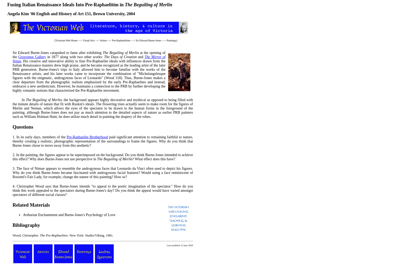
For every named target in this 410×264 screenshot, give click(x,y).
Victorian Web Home (66, 40)
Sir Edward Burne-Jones (148, 40)
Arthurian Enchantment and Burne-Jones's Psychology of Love (69, 215)
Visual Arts (89, 40)
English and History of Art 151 (63, 14)
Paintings (171, 40)
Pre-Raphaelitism (121, 40)
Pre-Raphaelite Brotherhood (87, 137)
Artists (103, 40)
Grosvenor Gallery (32, 57)
